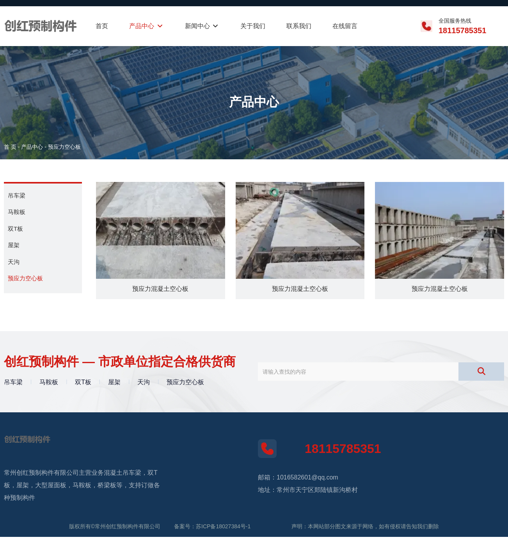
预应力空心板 (25, 278)
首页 (102, 26)
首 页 (11, 147)
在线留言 (344, 26)
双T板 (15, 228)
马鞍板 (16, 212)
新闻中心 (202, 26)
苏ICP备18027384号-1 (223, 529)
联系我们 (298, 26)
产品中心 (146, 26)
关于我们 (252, 26)
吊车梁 (16, 195)
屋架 (14, 245)
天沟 (14, 261)
